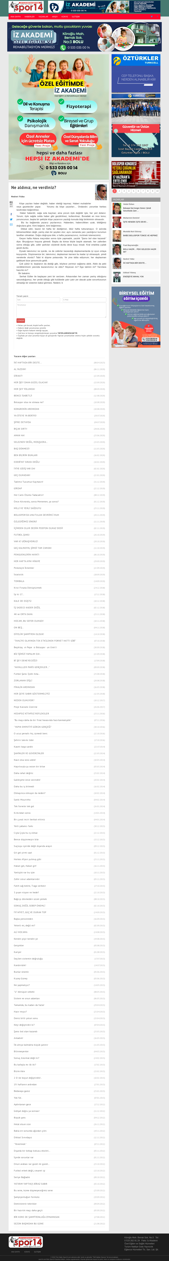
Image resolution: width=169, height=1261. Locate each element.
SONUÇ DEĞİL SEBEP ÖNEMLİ (29, 905)
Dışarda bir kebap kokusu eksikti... (32, 1150)
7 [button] (143, 191)
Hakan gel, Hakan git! (25, 865)
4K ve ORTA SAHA (23, 614)
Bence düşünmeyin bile (26, 839)
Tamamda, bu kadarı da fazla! (29, 1005)
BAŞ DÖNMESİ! (22, 448)
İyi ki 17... (19, 594)
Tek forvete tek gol (24, 806)
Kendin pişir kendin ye (26, 938)
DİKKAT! (18, 375)
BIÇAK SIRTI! (20, 428)
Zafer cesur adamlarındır (27, 879)
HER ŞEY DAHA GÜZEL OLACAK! (31, 382)
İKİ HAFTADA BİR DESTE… (28, 362)
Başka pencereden (23, 918)
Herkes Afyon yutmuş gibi (27, 859)
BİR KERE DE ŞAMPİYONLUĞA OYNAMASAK (37, 1216)
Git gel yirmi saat (23, 852)
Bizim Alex (19, 1071)
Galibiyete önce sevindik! (27, 779)
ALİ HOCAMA (20, 932)
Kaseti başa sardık (23, 746)
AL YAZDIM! (20, 369)
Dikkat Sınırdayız (23, 1137)
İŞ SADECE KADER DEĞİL (27, 607)
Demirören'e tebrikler (25, 1203)
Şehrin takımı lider (24, 740)
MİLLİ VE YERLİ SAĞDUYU (27, 508)
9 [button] (152, 191)
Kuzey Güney (20, 978)
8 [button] (148, 191)
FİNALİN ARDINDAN (24, 687)
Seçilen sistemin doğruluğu (28, 958)
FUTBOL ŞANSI (21, 534)
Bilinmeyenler (21, 1051)
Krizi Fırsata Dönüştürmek (28, 587)
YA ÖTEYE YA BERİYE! (25, 415)
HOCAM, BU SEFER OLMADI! (29, 620)
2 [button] (119, 191)
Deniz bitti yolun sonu (26, 1018)
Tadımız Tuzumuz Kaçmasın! (28, 481)
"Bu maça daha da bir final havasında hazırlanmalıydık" (42, 720)
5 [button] (133, 191)
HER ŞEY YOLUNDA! (24, 388)
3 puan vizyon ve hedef (26, 892)
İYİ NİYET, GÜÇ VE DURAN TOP (30, 912)
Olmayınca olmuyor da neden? (30, 793)
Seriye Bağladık (22, 1177)
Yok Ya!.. (18, 1097)
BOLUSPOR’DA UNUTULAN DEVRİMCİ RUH (36, 514)
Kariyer (17, 952)
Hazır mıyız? (20, 1011)
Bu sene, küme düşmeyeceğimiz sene (33, 1190)
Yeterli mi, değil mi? (24, 925)
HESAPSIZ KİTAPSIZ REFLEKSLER (31, 713)
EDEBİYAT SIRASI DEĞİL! (27, 461)
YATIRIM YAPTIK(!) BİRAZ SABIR (30, 1183)
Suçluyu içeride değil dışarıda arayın (33, 846)
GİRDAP (18, 488)
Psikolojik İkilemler (24, 567)
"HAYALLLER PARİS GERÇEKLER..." (32, 667)
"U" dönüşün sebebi (24, 991)
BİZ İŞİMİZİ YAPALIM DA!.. (27, 653)
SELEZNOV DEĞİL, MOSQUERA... (31, 441)
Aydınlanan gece (22, 1104)
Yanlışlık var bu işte (24, 872)
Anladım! (18, 1038)
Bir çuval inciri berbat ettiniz (29, 819)
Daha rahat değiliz (23, 773)
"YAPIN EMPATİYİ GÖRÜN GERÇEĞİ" (32, 726)
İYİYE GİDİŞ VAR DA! (24, 468)
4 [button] (129, 191)
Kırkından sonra (22, 812)
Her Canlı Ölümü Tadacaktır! (29, 494)
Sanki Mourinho (22, 799)
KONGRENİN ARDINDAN (26, 408)
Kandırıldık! (20, 965)
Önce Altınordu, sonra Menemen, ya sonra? (36, 501)
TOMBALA (19, 581)
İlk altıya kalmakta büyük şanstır (31, 1044)
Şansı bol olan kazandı (25, 1031)
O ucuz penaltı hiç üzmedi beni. (31, 733)
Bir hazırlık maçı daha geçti (28, 1210)
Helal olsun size (22, 1124)
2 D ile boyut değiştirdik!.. (28, 1077)
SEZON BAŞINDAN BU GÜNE (29, 1223)
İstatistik (18, 574)
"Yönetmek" (20, 1144)
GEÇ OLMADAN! (22, 475)
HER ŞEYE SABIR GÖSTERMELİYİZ (32, 693)
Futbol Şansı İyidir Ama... (27, 673)
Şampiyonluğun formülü (26, 1196)
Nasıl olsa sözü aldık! (25, 759)
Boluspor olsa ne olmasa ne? (29, 402)
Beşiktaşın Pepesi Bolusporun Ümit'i (35, 647)
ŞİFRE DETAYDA (22, 422)
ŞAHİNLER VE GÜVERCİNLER (29, 753)
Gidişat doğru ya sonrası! (27, 1110)
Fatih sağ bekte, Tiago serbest (30, 885)
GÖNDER (20, 320)
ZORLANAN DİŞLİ (23, 680)
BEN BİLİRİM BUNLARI (26, 455)
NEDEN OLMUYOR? (24, 700)
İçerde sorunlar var (24, 1157)
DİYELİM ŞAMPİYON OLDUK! (29, 634)
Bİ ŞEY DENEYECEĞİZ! (25, 660)
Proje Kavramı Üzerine (25, 706)
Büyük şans (19, 1117)
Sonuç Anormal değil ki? (26, 1057)
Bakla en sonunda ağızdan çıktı (30, 1130)
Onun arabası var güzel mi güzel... (32, 1163)
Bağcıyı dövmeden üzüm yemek (30, 899)
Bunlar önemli (21, 971)
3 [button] (124, 191)
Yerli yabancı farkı (23, 826)
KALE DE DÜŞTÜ (23, 600)
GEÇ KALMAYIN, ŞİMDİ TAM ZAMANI (32, 547)
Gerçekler (19, 945)
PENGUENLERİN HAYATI (26, 554)
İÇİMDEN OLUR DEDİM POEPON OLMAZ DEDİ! (38, 528)
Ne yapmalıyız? (22, 985)
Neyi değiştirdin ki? (24, 1024)
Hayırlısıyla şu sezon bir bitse (29, 766)
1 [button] (114, 191)
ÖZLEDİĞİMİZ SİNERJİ (25, 521)
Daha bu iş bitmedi (24, 786)
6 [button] (138, 191)
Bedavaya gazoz (22, 1091)
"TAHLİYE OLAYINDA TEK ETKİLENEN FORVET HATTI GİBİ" (45, 640)
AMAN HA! (19, 435)
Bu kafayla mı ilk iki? (25, 1064)
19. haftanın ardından (25, 1084)
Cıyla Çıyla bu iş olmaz (26, 832)
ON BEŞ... (19, 627)
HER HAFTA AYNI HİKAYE (27, 561)
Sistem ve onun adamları (27, 998)
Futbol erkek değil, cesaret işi (29, 1170)
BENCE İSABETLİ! (23, 395)
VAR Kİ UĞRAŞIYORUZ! (26, 541)
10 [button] (157, 191)
